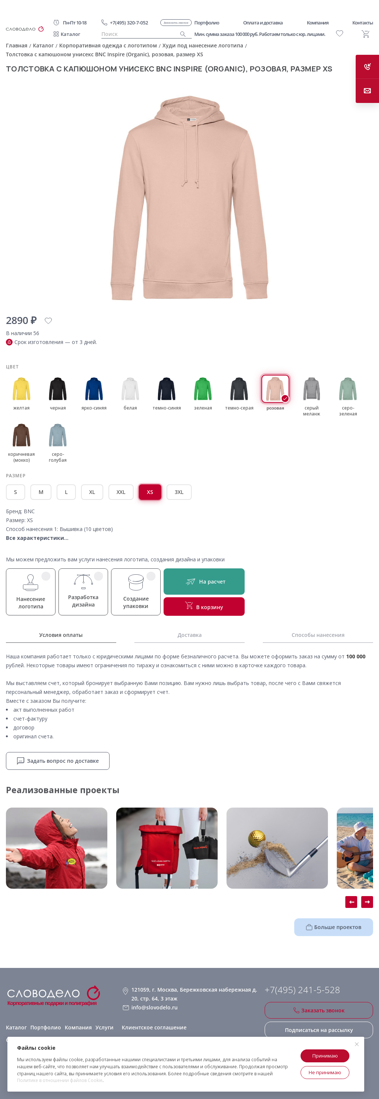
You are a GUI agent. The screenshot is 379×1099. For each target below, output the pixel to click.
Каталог (70, 34)
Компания (78, 1027)
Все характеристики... (37, 537)
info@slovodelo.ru (154, 1007)
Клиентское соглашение (154, 1027)
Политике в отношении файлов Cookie (60, 1080)
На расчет (204, 581)
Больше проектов (333, 927)
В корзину (204, 606)
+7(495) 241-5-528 (302, 989)
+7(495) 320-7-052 (129, 22)
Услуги (104, 1027)
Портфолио (45, 1027)
